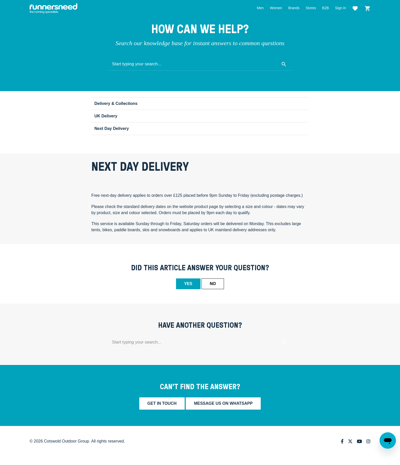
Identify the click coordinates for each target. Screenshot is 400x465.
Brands (293, 8)
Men (260, 8)
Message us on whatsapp (223, 403)
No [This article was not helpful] (213, 284)
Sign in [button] (340, 8)
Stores (311, 8)
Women (276, 8)
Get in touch (162, 403)
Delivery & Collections (116, 103)
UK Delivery (105, 116)
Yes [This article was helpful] (188, 284)
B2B (325, 8)
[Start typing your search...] (200, 64)
